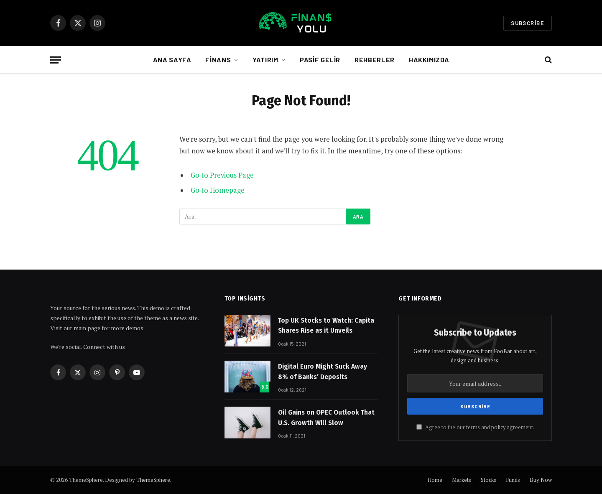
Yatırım (265, 60)
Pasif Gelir (320, 60)
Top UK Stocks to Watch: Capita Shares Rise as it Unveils (326, 325)
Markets (461, 480)
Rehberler (375, 60)
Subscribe (527, 23)
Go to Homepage (218, 190)
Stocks (488, 480)
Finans (218, 60)
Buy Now (541, 480)
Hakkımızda (429, 60)
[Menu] (55, 60)
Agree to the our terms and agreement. (475, 427)
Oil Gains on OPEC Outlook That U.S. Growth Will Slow (326, 417)
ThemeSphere (153, 480)
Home (435, 480)
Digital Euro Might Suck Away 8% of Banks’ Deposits (322, 371)
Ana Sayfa (172, 60)
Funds (513, 480)
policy (498, 427)
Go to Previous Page (222, 175)
